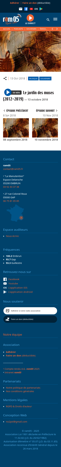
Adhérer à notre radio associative (25, 310)
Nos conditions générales (20, 391)
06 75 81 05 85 (11, 200)
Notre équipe (12, 334)
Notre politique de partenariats (23, 387)
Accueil (6, 29)
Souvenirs (31, 29)
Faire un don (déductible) (22, 319)
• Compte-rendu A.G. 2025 (21, 368)
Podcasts (18, 29)
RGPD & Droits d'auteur (19, 406)
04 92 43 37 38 (11, 186)
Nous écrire (12, 236)
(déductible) (36, 2)
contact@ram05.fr (13, 168)
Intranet (13, 372)
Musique (33, 78)
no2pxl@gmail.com (16, 421)
